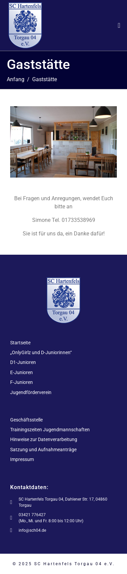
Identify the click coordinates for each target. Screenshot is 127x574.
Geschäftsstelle (26, 419)
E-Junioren (21, 372)
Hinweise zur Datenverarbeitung (43, 439)
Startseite (20, 342)
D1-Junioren (23, 362)
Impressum (22, 459)
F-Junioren (21, 382)
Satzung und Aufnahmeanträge (43, 449)
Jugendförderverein (30, 392)
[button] (15, 142)
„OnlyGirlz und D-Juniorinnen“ (41, 352)
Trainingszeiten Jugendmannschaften (50, 429)
